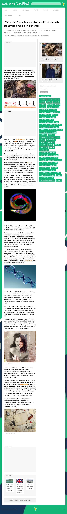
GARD (50, 104)
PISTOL (53, 170)
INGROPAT (53, 165)
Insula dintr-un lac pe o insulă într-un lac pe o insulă (9, 487)
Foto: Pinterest (9, 363)
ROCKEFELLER (53, 155)
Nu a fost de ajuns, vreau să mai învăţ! (20, 500)
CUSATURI (44, 165)
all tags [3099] (46, 96)
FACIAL (43, 142)
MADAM (58, 124)
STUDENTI (44, 117)
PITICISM (49, 162)
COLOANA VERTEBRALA (48, 152)
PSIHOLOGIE (25, 10)
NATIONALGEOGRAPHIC (48, 180)
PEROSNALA (44, 150)
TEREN (59, 180)
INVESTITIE (44, 147)
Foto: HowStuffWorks (10, 433)
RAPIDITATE (44, 137)
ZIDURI (50, 99)
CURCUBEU (51, 142)
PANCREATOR (51, 140)
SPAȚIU (15, 10)
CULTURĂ (56, 10)
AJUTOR (51, 135)
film (15, 141)
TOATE (6, 10)
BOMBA (57, 145)
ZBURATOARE (45, 109)
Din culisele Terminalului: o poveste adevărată (51, 73)
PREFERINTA (54, 127)
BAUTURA (44, 155)
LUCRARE (51, 175)
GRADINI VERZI (45, 167)
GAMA (42, 140)
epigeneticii (28, 260)
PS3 (56, 162)
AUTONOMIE (44, 127)
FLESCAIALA (44, 170)
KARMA (43, 99)
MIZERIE (43, 104)
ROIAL (50, 107)
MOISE (43, 102)
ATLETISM (44, 124)
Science (29, 162)
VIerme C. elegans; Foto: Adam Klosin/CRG (15, 221)
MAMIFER (43, 145)
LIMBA (58, 172)
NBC (50, 157)
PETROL (43, 107)
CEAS (42, 162)
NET (56, 122)
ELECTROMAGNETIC (47, 122)
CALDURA (43, 135)
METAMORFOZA (45, 114)
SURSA (57, 107)
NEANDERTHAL (55, 137)
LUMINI (43, 129)
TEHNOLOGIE (8, 15)
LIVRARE (56, 102)
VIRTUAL (43, 112)
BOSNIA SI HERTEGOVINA (48, 132)
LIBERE (49, 102)
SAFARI (59, 175)
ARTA (50, 145)
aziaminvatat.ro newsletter (48, 85)
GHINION (57, 104)
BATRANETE (44, 178)
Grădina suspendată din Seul (30, 486)
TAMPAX (43, 119)
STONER (54, 167)
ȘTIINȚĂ (36, 10)
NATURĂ (45, 10)
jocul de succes (20, 139)
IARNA (56, 157)
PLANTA (59, 160)
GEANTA (43, 172)
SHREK (52, 147)
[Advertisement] (20, 55)
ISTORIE (18, 15)
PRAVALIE (52, 117)
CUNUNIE (51, 172)
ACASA (55, 114)
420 (52, 178)
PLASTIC (51, 119)
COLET (43, 160)
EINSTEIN (43, 175)
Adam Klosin (24, 384)
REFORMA (59, 129)
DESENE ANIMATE (54, 112)
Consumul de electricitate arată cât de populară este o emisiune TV (20, 488)
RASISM (57, 99)
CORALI (54, 109)
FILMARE (43, 157)
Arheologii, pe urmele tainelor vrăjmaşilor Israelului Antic (51, 51)
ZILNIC (51, 124)
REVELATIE (50, 160)
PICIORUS (50, 129)
